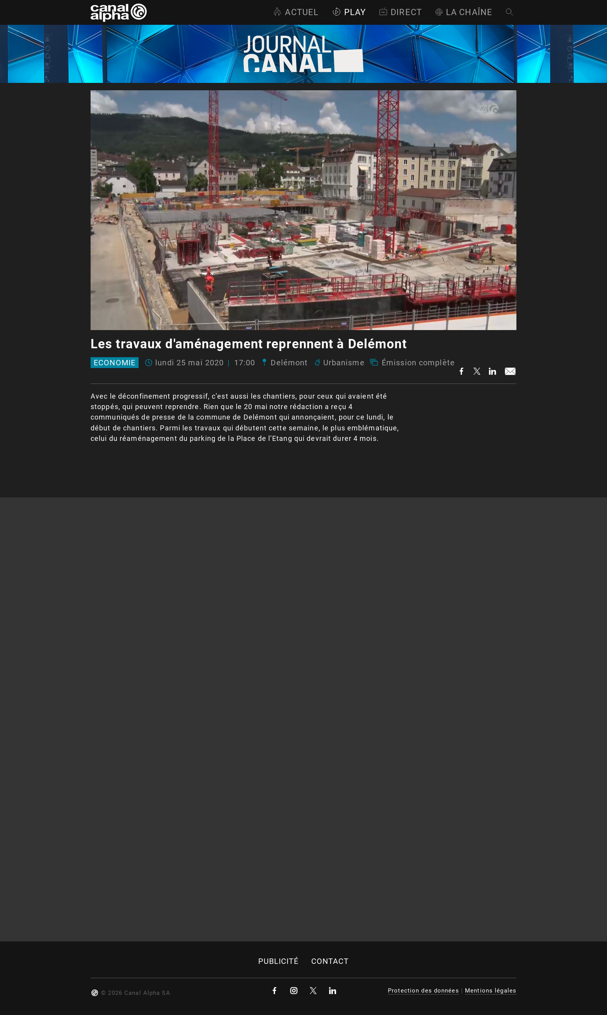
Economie (114, 362)
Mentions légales (490, 990)
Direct (400, 12)
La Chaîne (463, 12)
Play (349, 12)
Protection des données (423, 990)
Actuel (296, 12)
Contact (330, 961)
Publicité (278, 961)
